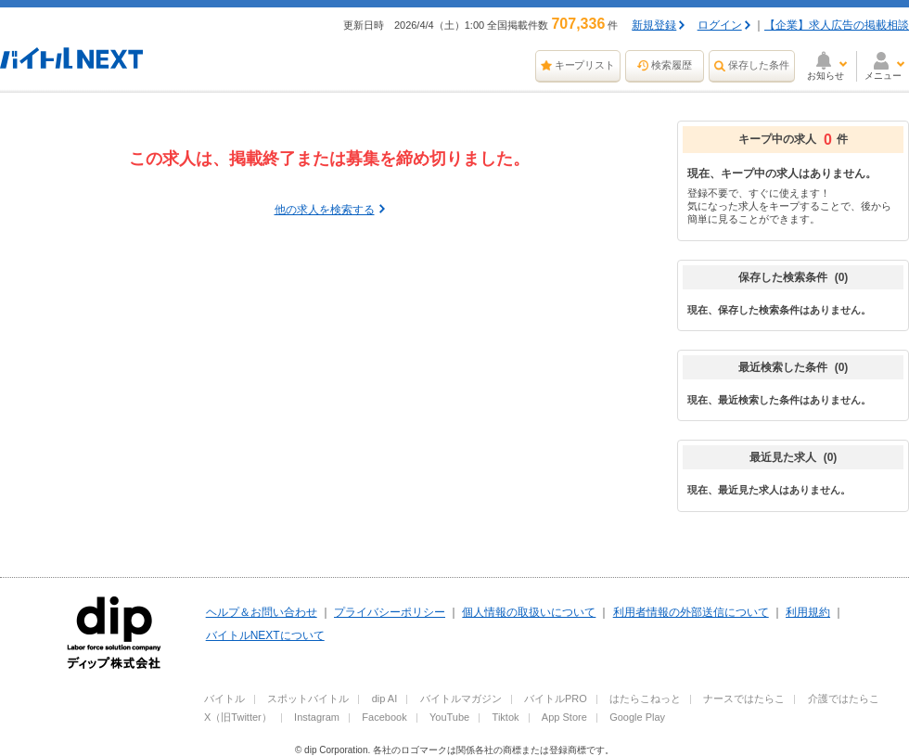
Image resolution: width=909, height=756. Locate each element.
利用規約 (808, 612)
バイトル (224, 698)
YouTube (449, 717)
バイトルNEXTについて (265, 635)
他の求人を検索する (325, 209)
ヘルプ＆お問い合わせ (261, 612)
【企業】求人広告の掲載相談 (836, 25)
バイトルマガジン (461, 698)
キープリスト (585, 64)
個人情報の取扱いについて (528, 612)
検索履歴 (671, 64)
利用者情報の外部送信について (691, 612)
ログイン (720, 25)
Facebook (384, 717)
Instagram (316, 717)
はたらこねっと (645, 698)
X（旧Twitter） (238, 717)
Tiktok (506, 717)
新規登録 (654, 25)
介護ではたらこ (843, 698)
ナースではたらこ (744, 698)
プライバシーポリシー (389, 612)
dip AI (385, 698)
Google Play (637, 717)
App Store (564, 717)
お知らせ (825, 75)
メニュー (883, 75)
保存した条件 (758, 64)
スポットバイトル (308, 698)
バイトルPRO (555, 698)
